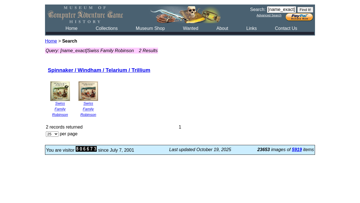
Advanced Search (268, 15)
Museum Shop (150, 28)
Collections (107, 28)
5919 (297, 149)
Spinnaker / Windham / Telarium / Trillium (99, 70)
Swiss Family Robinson (60, 109)
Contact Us (286, 28)
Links (251, 28)
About (222, 28)
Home (72, 28)
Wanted (190, 28)
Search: (258, 9)
